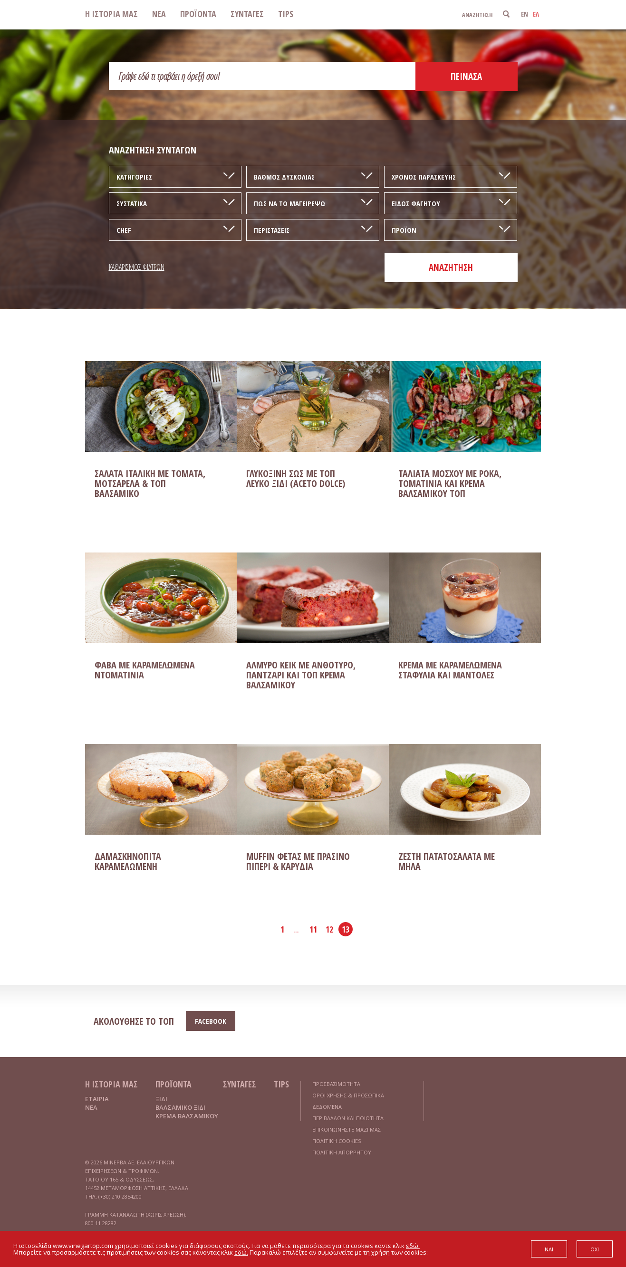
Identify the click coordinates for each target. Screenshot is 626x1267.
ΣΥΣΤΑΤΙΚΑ (131, 203)
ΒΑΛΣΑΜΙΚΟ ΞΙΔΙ (180, 1107)
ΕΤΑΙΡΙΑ (97, 1099)
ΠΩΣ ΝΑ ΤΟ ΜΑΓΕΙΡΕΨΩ (290, 203)
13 (345, 929)
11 (313, 929)
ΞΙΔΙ (161, 1099)
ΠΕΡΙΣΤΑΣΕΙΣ (271, 230)
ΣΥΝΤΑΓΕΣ (247, 13)
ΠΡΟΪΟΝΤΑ (198, 13)
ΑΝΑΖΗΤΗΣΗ (451, 267)
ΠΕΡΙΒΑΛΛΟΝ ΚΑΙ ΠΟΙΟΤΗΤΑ (348, 1118)
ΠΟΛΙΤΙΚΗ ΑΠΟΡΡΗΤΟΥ (341, 1152)
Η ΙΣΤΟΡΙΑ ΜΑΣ (111, 13)
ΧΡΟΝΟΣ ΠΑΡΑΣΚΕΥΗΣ (424, 176)
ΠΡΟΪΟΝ (404, 230)
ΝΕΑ (159, 13)
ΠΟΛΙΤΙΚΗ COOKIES (336, 1140)
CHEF (123, 230)
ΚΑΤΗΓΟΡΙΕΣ (134, 176)
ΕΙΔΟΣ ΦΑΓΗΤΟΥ (416, 203)
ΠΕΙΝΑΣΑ (466, 76)
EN (524, 14)
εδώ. (413, 1245)
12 (329, 929)
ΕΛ (536, 14)
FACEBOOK (210, 1021)
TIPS (285, 13)
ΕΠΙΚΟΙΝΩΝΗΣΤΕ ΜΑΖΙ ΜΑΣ (346, 1129)
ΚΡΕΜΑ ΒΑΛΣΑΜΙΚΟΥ (186, 1116)
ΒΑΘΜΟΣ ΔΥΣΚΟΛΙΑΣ (284, 176)
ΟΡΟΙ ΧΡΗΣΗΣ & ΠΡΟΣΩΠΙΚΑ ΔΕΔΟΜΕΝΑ (348, 1101)
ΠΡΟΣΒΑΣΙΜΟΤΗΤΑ (336, 1083)
